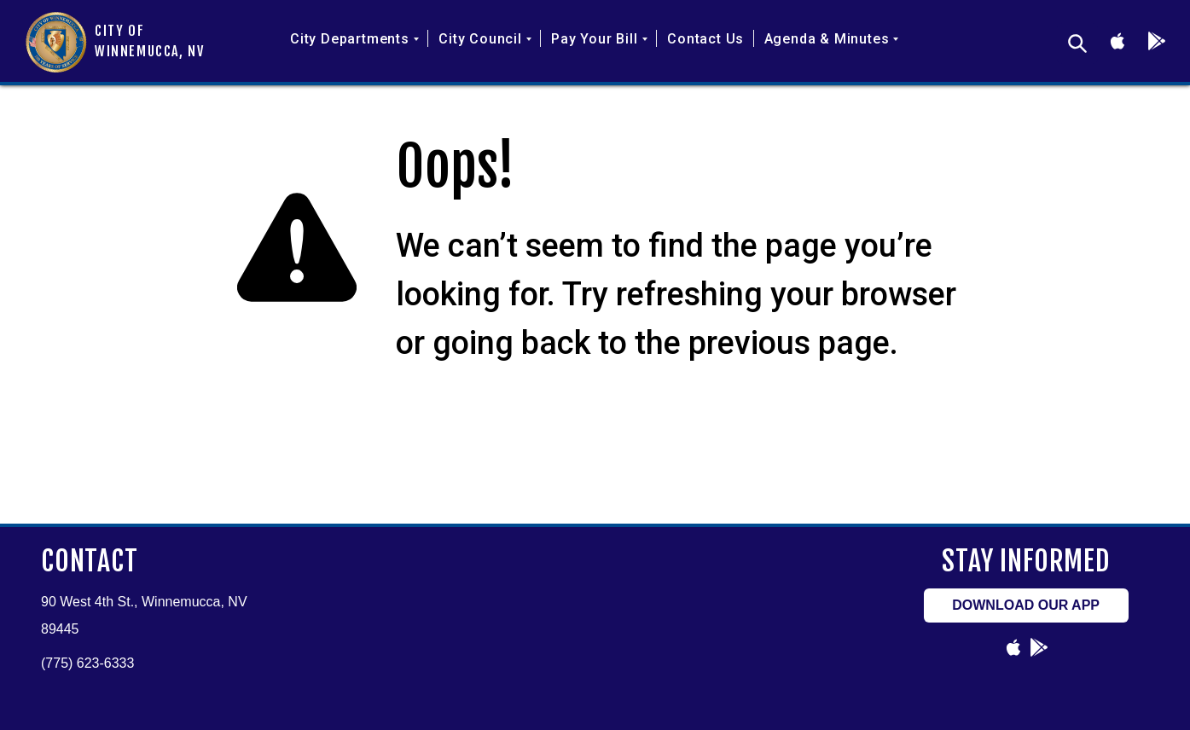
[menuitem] (354, 52)
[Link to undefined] (1117, 41)
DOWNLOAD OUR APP (1026, 605)
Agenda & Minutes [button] (831, 39)
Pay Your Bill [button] (599, 39)
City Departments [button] (354, 39)
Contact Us (705, 39)
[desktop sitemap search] (1077, 43)
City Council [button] (484, 39)
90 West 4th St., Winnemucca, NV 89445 (144, 615)
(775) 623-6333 (87, 663)
